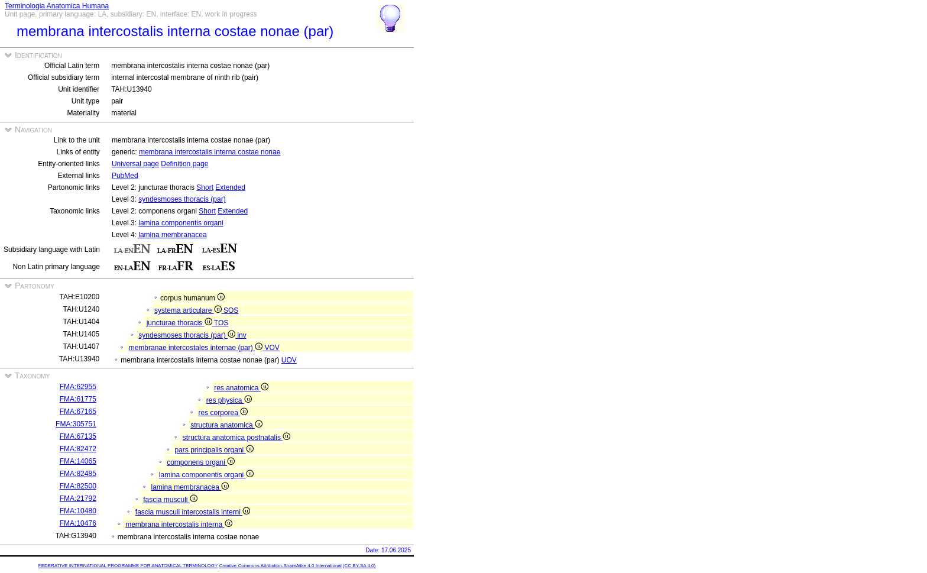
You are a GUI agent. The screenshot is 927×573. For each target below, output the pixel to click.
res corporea (223, 413)
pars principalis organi (214, 450)
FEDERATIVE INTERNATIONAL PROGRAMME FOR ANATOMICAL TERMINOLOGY (128, 565)
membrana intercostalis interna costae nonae (209, 152)
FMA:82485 (78, 474)
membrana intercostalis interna (178, 524)
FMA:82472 (78, 449)
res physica (229, 400)
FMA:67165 (78, 411)
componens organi (201, 462)
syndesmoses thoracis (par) (181, 199)
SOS (230, 310)
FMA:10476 (78, 523)
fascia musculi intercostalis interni (192, 512)
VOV (271, 348)
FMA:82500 (78, 486)
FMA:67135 (78, 436)
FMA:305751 (76, 424)
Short (204, 187)
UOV (289, 360)
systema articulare (188, 310)
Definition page (184, 164)
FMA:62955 (78, 387)
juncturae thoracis (180, 323)
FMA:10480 (78, 511)
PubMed (125, 175)
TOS (221, 323)
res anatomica (241, 388)
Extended (230, 187)
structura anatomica (226, 425)
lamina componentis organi (180, 223)
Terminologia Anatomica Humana (57, 6)
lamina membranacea (172, 235)
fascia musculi (170, 500)
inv (241, 335)
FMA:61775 (78, 399)
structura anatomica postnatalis (236, 437)
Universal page (135, 164)
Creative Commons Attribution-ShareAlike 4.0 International (280, 565)
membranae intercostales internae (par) (197, 348)
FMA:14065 (78, 461)
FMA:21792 (78, 498)
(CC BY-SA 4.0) (359, 565)
